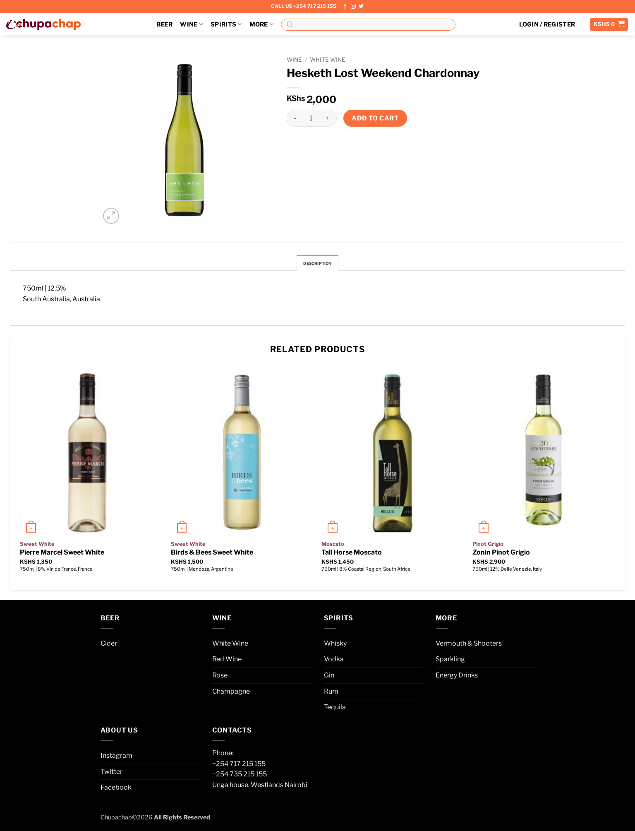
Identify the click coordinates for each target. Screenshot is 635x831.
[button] (547, 24)
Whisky (335, 645)
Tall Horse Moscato (351, 555)
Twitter (111, 774)
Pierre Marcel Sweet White (62, 555)
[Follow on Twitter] (361, 7)
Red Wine (227, 661)
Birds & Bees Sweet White (212, 555)
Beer (164, 24)
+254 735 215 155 (239, 777)
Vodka (334, 661)
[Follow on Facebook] (345, 7)
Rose (220, 677)
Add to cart (375, 118)
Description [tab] (317, 264)
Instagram (116, 757)
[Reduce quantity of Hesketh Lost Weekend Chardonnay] (295, 118)
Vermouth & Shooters (469, 645)
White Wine (327, 59)
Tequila (335, 709)
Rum (331, 693)
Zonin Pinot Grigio (501, 555)
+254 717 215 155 (239, 766)
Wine (191, 24)
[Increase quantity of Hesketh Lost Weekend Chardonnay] (328, 118)
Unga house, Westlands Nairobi (259, 787)
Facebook (116, 790)
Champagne (231, 693)
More (261, 24)
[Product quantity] (311, 118)
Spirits (226, 24)
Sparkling (450, 661)
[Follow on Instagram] (353, 7)
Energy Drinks (457, 677)
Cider (109, 645)
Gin (329, 677)
